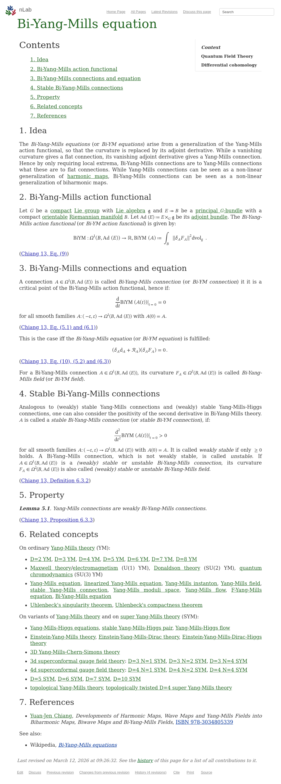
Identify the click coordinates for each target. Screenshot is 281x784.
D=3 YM (64, 559)
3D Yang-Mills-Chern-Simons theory (75, 652)
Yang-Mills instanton (191, 583)
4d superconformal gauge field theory (77, 670)
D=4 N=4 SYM (228, 670)
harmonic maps (87, 176)
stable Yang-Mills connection (69, 590)
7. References (48, 116)
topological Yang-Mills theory (66, 688)
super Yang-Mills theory (150, 616)
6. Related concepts (56, 106)
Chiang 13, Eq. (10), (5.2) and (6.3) (65, 361)
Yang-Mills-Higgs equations (64, 628)
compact (61, 210)
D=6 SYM (70, 679)
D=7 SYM (98, 679)
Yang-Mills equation (55, 583)
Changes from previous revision (104, 772)
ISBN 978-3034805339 (204, 722)
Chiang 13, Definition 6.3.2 (55, 480)
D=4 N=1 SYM (147, 670)
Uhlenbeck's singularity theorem (71, 605)
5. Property (45, 97)
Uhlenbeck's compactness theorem (159, 605)
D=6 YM (137, 559)
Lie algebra (130, 210)
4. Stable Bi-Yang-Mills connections (76, 88)
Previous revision (60, 772)
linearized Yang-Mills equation (123, 583)
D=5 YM (113, 559)
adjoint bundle (209, 217)
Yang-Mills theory (73, 548)
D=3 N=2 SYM (187, 661)
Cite (176, 772)
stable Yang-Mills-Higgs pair (137, 628)
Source (206, 772)
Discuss (35, 772)
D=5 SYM (42, 679)
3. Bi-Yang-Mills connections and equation (85, 78)
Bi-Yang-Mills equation (83, 596)
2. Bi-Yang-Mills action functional (73, 69)
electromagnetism (95, 568)
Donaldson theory (177, 568)
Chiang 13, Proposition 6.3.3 (57, 520)
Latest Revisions (164, 12)
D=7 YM (162, 559)
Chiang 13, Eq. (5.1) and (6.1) (58, 327)
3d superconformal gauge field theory (77, 661)
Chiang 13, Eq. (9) (44, 254)
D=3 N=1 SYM (147, 661)
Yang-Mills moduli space (146, 590)
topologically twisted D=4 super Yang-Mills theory (169, 688)
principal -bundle (219, 210)
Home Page (115, 12)
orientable (55, 217)
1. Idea (39, 59)
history (145, 760)
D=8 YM (186, 559)
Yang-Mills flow (205, 590)
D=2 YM (40, 559)
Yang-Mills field (240, 583)
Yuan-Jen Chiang (51, 716)
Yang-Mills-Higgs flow (202, 628)
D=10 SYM (127, 679)
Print (190, 772)
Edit (20, 772)
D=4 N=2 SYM (187, 670)
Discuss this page (197, 12)
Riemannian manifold (96, 217)
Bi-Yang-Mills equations (87, 745)
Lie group (87, 210)
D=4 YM (89, 559)
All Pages (138, 12)
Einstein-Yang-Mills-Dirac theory (139, 637)
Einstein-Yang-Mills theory (62, 637)
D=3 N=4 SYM (228, 661)
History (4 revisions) (151, 772)
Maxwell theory (50, 568)
